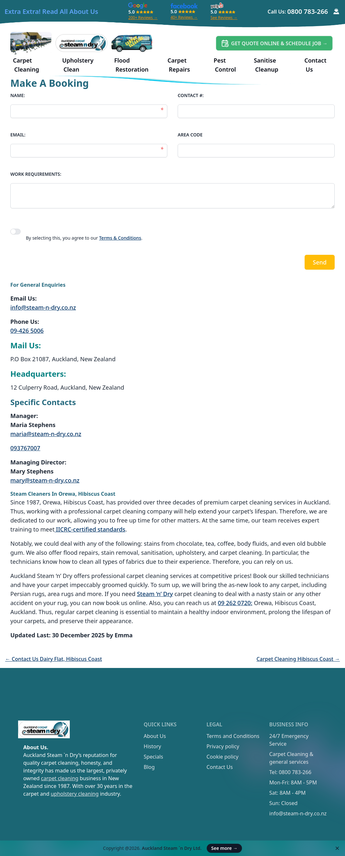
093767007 (25, 448)
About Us (155, 736)
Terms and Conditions (232, 736)
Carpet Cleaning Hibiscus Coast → (298, 658)
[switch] (15, 231)
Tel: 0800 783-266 (290, 772)
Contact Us (219, 767)
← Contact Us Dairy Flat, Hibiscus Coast (53, 658)
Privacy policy (222, 746)
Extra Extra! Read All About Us (51, 11)
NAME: (17, 95)
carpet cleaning (59, 778)
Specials (153, 756)
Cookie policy (222, 756)
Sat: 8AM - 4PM (287, 792)
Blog (149, 767)
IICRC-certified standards (90, 529)
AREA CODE (190, 135)
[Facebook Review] (184, 5)
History (152, 746)
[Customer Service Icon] (336, 11)
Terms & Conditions (120, 238)
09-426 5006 (27, 330)
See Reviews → (224, 17)
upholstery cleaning (75, 793)
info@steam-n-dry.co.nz (43, 307)
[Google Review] (137, 6)
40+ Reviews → (184, 17)
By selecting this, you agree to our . (84, 238)
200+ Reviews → (143, 17)
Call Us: (297, 11)
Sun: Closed (283, 803)
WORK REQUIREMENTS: (35, 174)
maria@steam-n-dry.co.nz (45, 434)
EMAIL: (18, 135)
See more (224, 848)
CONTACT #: (191, 95)
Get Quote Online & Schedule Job (279, 43)
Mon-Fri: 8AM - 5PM (293, 782)
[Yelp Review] (217, 6)
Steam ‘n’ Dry (155, 594)
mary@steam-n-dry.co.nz (44, 480)
